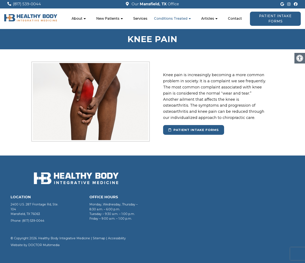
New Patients (107, 19)
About (77, 19)
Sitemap (99, 238)
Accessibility (117, 238)
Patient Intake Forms (275, 18)
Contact (235, 19)
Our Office (154, 4)
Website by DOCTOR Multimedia (35, 245)
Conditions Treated (170, 19)
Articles (207, 19)
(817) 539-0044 (27, 4)
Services (140, 19)
